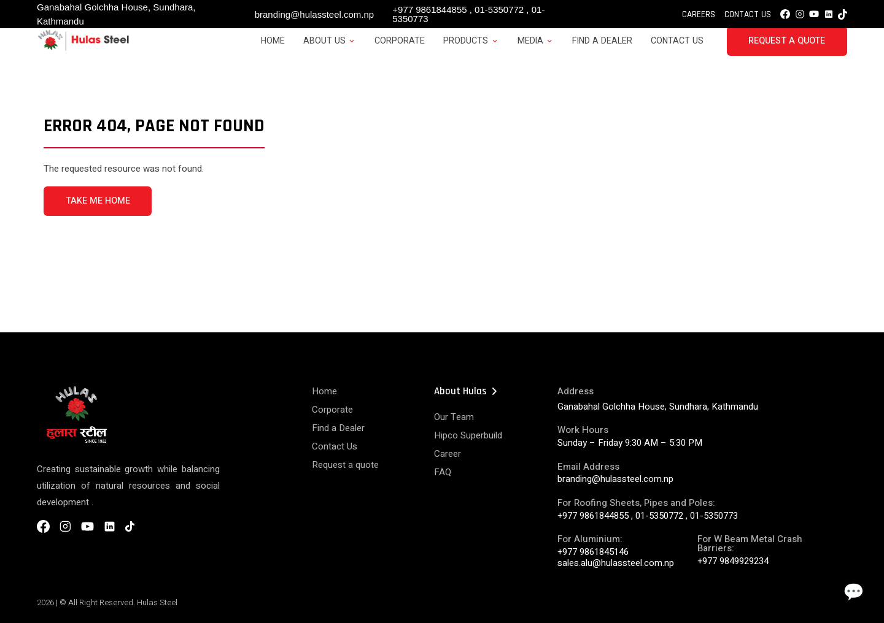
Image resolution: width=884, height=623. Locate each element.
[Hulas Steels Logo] (83, 48)
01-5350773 (714, 515)
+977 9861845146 (593, 552)
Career (447, 454)
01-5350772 (499, 9)
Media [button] (530, 40)
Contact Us (747, 14)
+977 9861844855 (429, 9)
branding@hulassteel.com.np (314, 14)
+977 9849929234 (733, 561)
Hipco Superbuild (468, 435)
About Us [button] (324, 40)
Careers (698, 14)
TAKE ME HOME (98, 200)
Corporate (399, 40)
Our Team (454, 417)
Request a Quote (786, 40)
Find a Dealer (602, 40)
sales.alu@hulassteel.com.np (615, 563)
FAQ (442, 472)
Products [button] (465, 40)
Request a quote (345, 465)
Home (273, 40)
